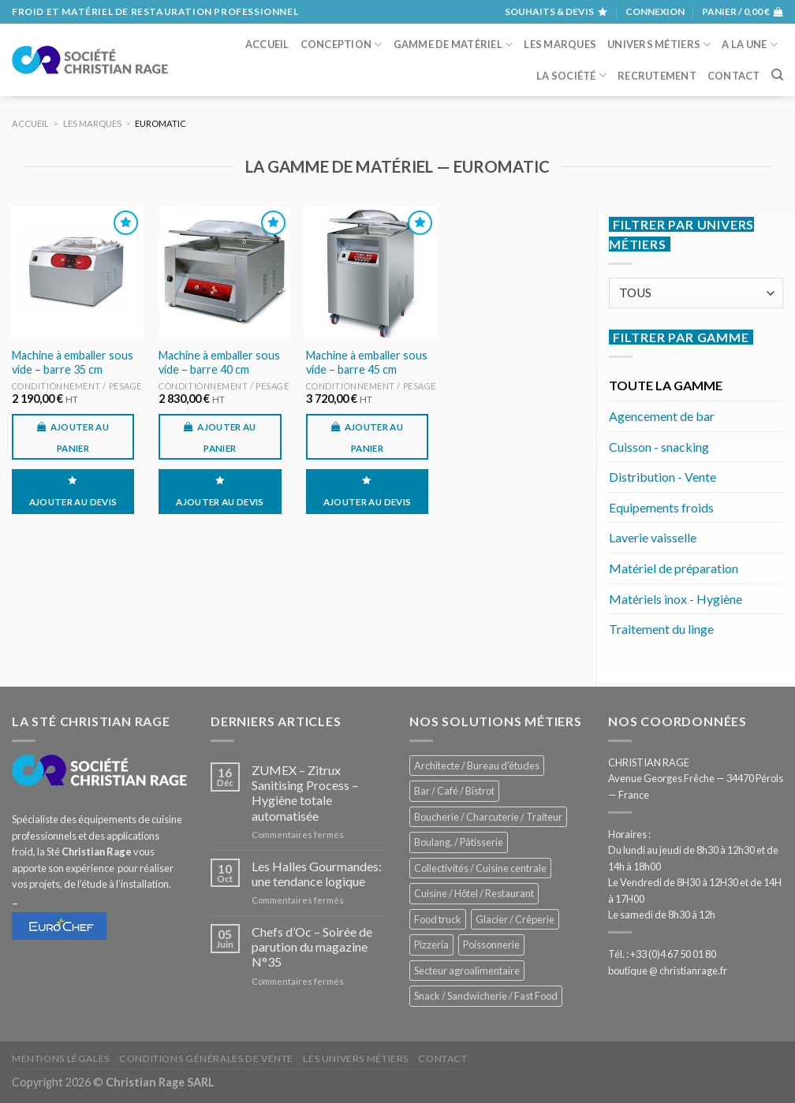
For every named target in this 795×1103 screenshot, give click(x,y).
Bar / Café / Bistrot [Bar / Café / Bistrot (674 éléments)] (454, 790)
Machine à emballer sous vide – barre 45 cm (366, 362)
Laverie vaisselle (652, 537)
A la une (750, 44)
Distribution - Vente (662, 476)
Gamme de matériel (453, 44)
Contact (733, 75)
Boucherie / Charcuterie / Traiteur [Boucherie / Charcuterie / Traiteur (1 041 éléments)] (488, 816)
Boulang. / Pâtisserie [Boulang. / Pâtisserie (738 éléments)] (458, 842)
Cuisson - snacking (659, 446)
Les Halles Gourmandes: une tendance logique (317, 874)
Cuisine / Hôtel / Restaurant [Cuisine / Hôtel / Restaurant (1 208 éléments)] (474, 893)
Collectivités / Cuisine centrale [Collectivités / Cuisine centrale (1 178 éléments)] (480, 868)
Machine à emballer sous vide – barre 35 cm (72, 362)
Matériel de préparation (673, 568)
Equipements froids (661, 507)
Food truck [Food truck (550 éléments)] (437, 919)
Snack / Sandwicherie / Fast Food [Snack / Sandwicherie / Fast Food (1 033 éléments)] (486, 995)
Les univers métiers (356, 1058)
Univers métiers (659, 44)
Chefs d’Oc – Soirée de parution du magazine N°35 (312, 946)
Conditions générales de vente (206, 1058)
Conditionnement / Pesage (77, 386)
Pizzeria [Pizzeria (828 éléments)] (431, 944)
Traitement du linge (661, 628)
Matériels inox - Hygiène (675, 598)
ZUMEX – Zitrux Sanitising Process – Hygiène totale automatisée (305, 792)
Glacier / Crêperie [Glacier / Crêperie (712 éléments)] (515, 919)
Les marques (560, 44)
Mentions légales (61, 1058)
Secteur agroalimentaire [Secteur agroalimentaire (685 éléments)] (467, 970)
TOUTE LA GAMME (665, 385)
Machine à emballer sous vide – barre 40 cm (219, 362)
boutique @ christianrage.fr (667, 970)
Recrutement (657, 75)
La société (571, 75)
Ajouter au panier (79, 437)
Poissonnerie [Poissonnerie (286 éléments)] (491, 944)
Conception (341, 44)
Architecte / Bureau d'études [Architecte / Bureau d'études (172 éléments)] (476, 765)
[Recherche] (777, 75)
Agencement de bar (662, 415)
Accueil (267, 44)
